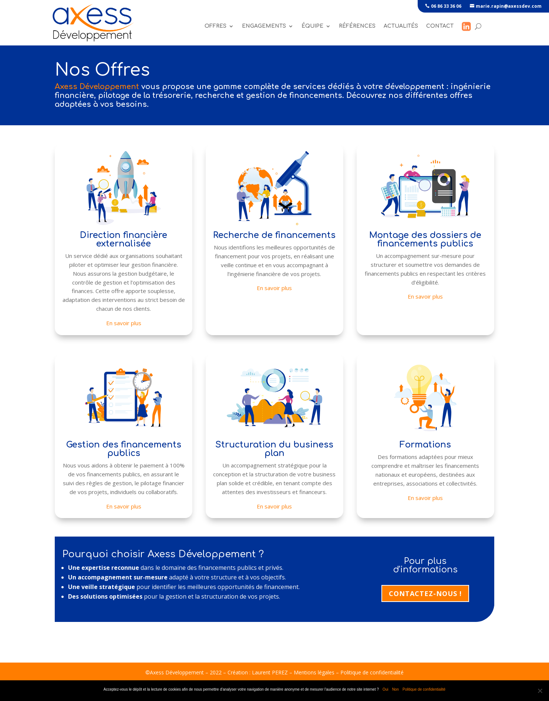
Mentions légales (314, 672)
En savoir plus (123, 323)
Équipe (312, 26)
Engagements (264, 26)
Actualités (401, 26)
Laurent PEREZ (270, 672)
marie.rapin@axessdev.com (509, 6)
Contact (440, 26)
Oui (385, 689)
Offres (215, 26)
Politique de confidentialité (372, 672)
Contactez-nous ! (425, 593)
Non (395, 689)
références (357, 26)
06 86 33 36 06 (446, 6)
